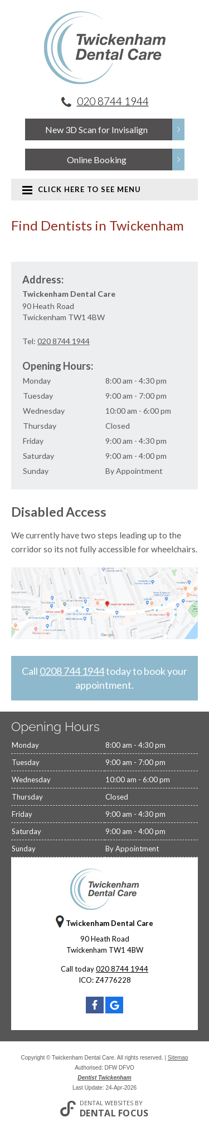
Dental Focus (114, 1113)
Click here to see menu (81, 189)
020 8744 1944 (113, 101)
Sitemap (178, 1058)
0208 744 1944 (72, 671)
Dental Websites (106, 1103)
